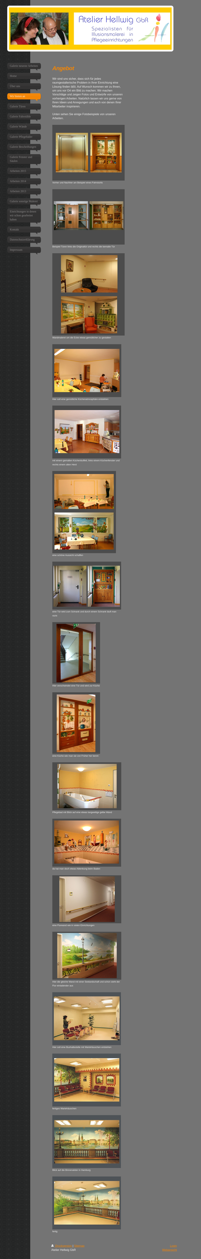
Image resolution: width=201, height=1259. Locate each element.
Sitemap (79, 1245)
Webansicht (169, 1249)
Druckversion (61, 1245)
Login (173, 1245)
